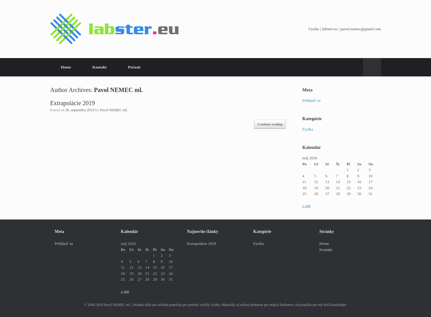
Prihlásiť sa (311, 100)
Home (66, 67)
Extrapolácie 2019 (72, 103)
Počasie (134, 67)
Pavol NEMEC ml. (118, 90)
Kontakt (100, 67)
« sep (306, 205)
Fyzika (307, 129)
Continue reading (269, 124)
